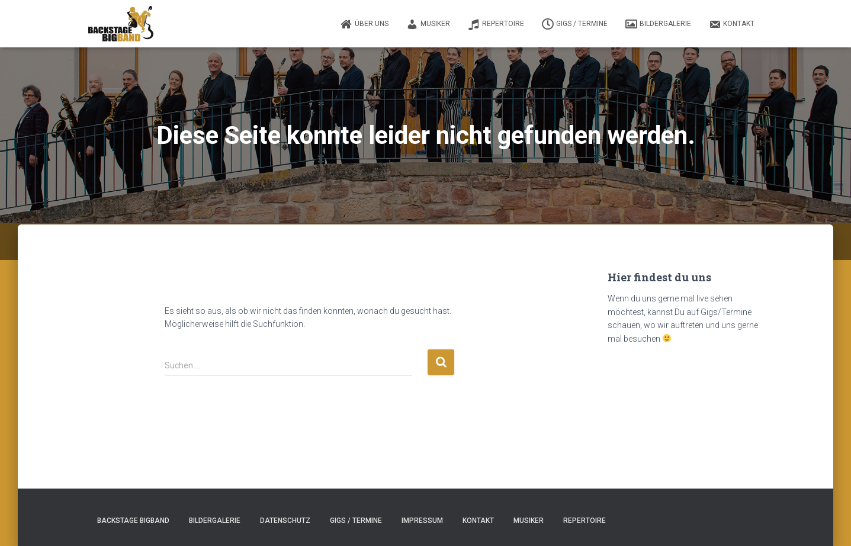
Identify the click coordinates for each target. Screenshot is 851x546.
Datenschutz (285, 520)
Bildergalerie (658, 24)
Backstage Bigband (133, 520)
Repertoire (496, 24)
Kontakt (731, 24)
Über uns (364, 24)
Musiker (428, 24)
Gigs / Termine (575, 24)
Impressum (422, 520)
